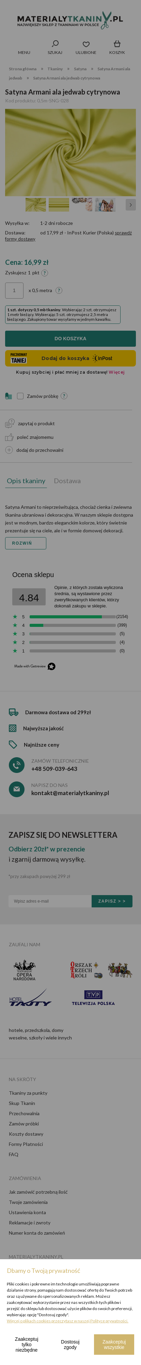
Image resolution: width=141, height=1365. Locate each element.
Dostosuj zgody (70, 1344)
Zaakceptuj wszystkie (114, 1344)
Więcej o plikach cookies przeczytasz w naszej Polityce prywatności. (67, 1320)
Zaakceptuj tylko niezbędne (26, 1344)
